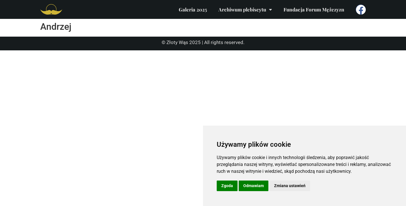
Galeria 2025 (193, 9)
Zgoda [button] (227, 185)
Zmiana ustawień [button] (289, 185)
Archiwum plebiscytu (245, 9)
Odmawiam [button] (253, 185)
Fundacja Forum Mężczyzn (314, 9)
